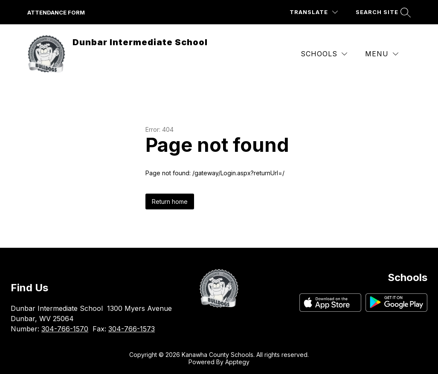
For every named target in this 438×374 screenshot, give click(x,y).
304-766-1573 (131, 329)
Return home (170, 201)
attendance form (56, 12)
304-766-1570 (64, 329)
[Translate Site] (313, 12)
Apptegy (237, 361)
